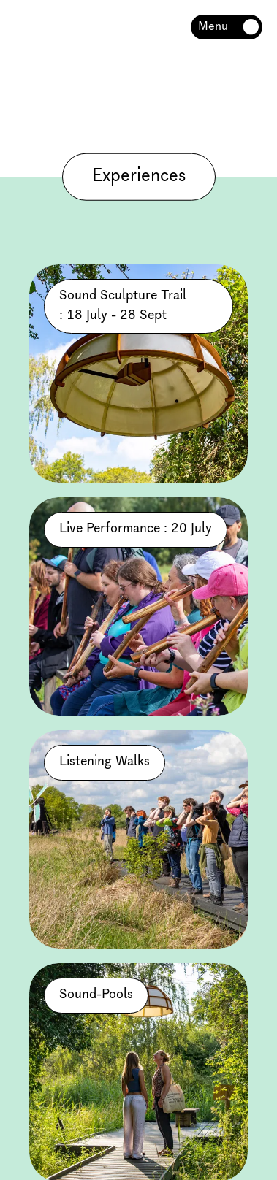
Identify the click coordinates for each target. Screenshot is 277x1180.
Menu (213, 27)
